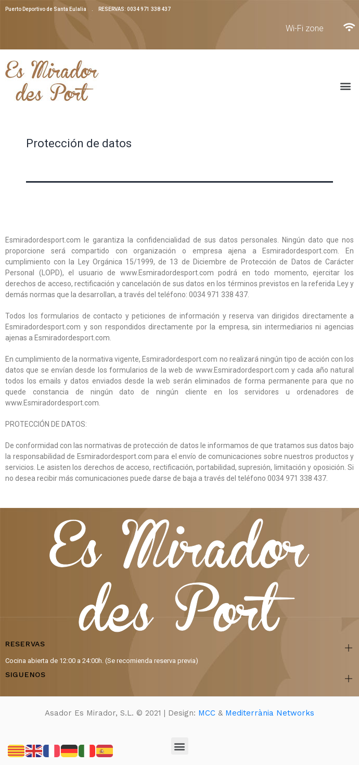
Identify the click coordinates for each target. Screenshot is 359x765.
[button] (345, 86)
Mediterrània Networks (269, 713)
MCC (206, 713)
